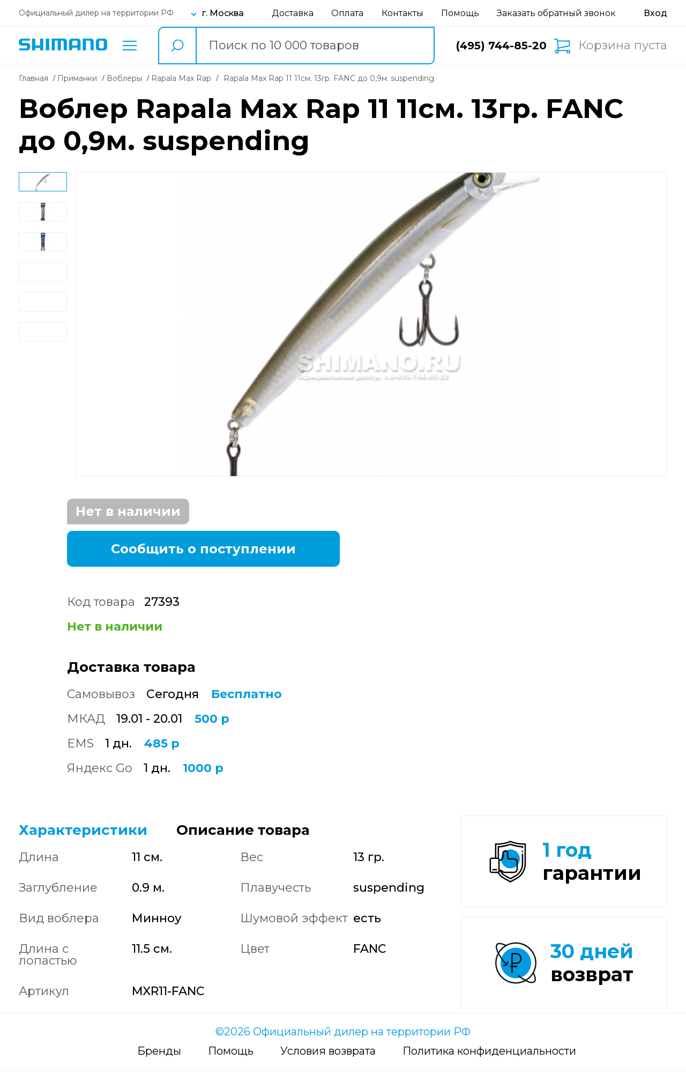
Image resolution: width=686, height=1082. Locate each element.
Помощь (460, 13)
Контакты (402, 13)
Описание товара (243, 830)
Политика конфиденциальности (489, 1062)
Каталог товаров (130, 45)
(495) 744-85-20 (501, 45)
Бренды (159, 1062)
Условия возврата (328, 1062)
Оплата (347, 13)
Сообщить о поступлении (203, 549)
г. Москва (223, 13)
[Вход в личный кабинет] (655, 13)
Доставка (293, 13)
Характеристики (83, 830)
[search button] (177, 45)
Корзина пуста (622, 46)
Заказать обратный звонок (556, 13)
